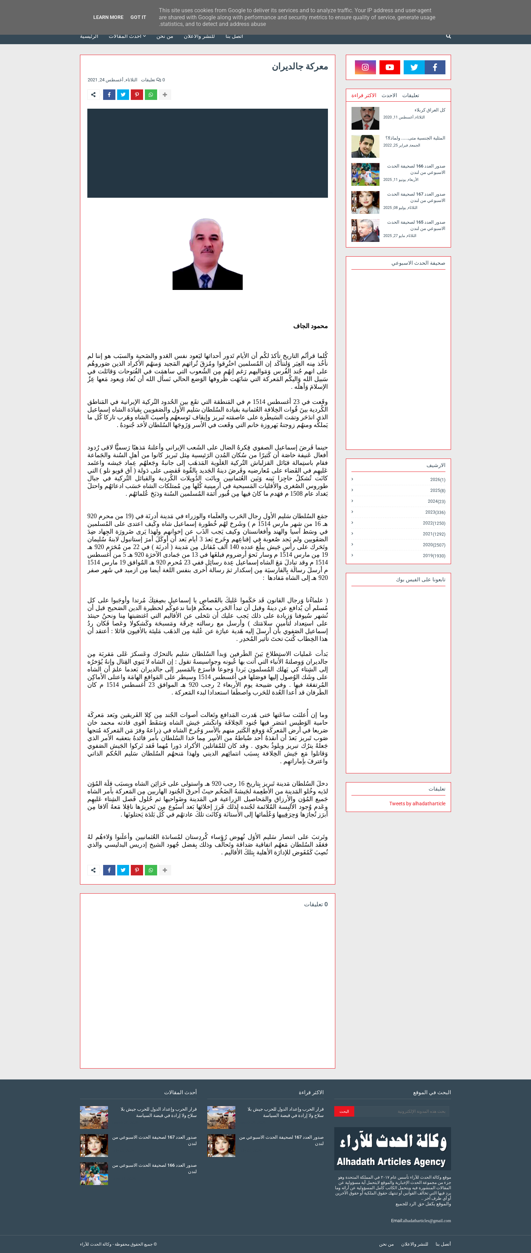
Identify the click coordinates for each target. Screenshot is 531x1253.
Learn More (108, 17)
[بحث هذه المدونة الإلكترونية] (401, 1111)
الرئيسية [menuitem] (89, 36)
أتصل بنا (443, 1244)
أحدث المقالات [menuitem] (125, 36)
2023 (435, 512)
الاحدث (389, 95)
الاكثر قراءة (363, 95)
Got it (138, 17)
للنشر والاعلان (414, 1244)
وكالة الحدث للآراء (96, 1244)
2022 (434, 523)
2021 (434, 534)
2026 (437, 479)
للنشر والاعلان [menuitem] (199, 36)
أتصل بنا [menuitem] (234, 36)
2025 (437, 490)
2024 (436, 501)
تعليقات (410, 95)
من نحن (386, 1244)
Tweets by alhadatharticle (417, 803)
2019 (434, 555)
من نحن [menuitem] (164, 36)
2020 (434, 545)
